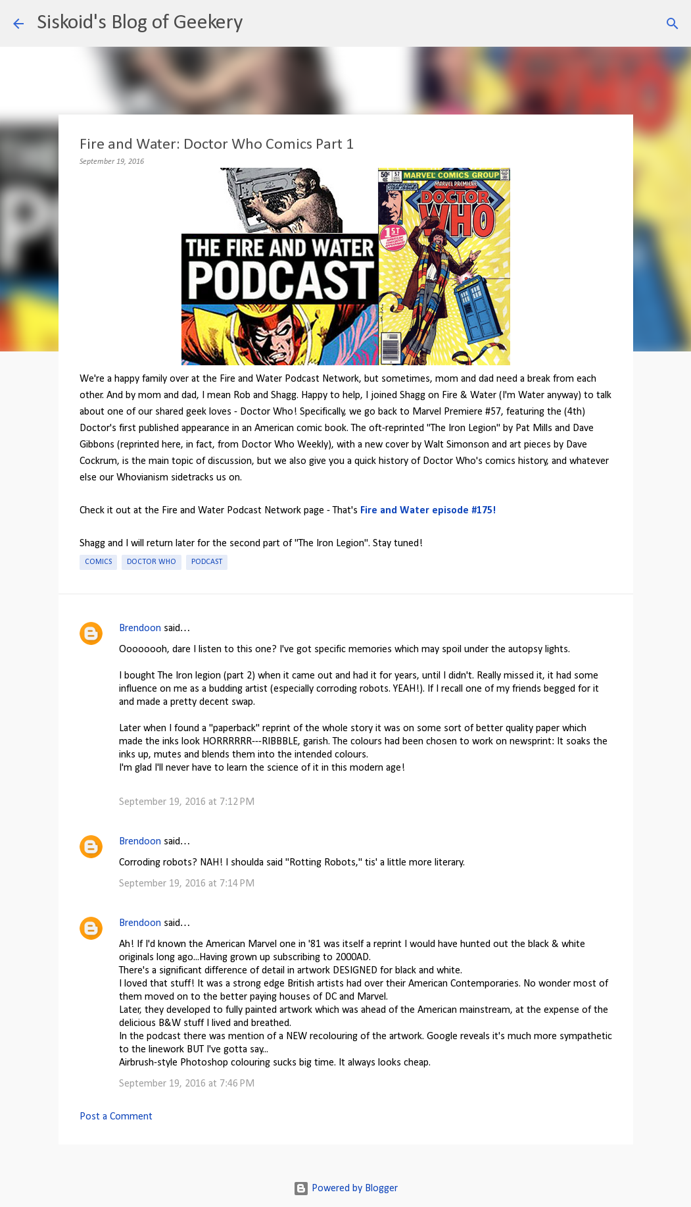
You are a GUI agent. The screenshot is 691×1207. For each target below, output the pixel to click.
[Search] (261, 23)
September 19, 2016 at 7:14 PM (186, 884)
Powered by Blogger (345, 1188)
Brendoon (140, 628)
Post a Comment (116, 1117)
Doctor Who (151, 562)
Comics (98, 562)
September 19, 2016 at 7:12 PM (186, 802)
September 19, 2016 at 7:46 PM (186, 1084)
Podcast (206, 562)
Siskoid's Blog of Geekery (140, 23)
